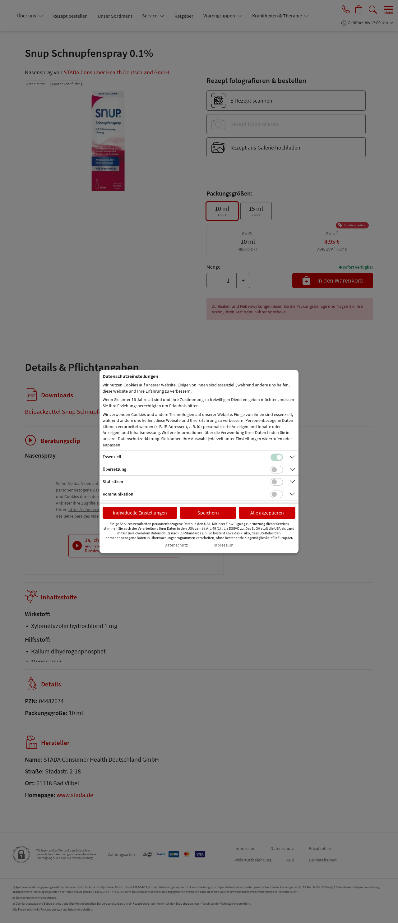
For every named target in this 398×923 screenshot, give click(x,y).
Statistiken (113, 481)
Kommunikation (118, 494)
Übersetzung (114, 469)
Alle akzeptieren (267, 513)
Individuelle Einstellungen (140, 513)
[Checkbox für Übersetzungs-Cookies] (277, 469)
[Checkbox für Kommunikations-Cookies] (277, 494)
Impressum (223, 545)
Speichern (208, 513)
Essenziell (112, 456)
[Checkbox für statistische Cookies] (277, 482)
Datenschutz (176, 545)
